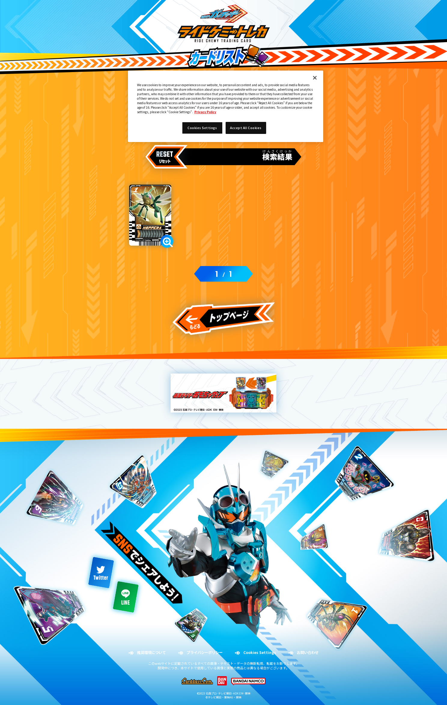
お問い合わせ (307, 652)
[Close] (314, 77)
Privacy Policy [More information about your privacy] (205, 112)
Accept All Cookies (245, 128)
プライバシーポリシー (205, 652)
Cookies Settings (259, 652)
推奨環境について (151, 652)
